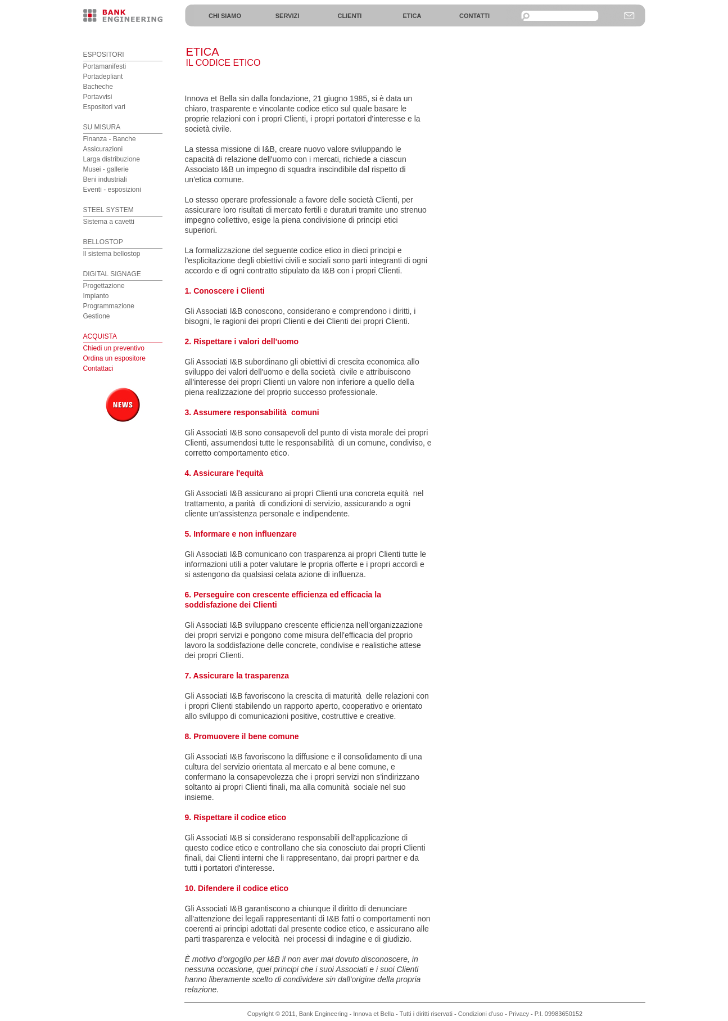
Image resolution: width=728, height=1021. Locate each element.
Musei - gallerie (106, 169)
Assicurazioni (103, 149)
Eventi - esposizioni (112, 190)
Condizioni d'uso (480, 1013)
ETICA (412, 15)
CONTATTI (474, 15)
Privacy (519, 1013)
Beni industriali (105, 179)
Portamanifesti (104, 66)
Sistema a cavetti (108, 222)
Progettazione (104, 286)
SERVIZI (287, 15)
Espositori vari (104, 107)
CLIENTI (350, 15)
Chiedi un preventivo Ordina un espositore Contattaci (114, 358)
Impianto (96, 296)
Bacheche (98, 87)
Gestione (96, 316)
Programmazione (108, 306)
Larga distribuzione (111, 159)
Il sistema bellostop (112, 254)
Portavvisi (97, 97)
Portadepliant (103, 76)
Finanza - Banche (109, 139)
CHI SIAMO (225, 15)
